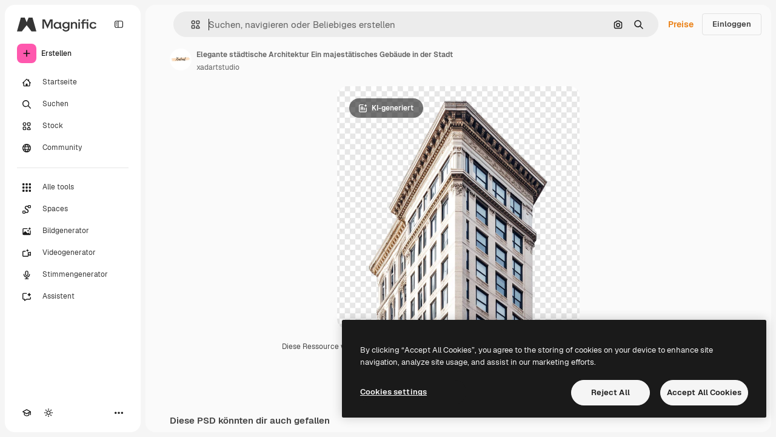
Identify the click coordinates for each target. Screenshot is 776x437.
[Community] (73, 148)
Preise (681, 24)
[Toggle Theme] (48, 412)
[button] (190, 24)
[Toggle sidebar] (119, 24)
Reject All (610, 392)
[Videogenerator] (73, 253)
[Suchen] (73, 104)
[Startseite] (73, 82)
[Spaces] (73, 209)
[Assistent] (73, 297)
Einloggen (731, 24)
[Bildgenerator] (73, 231)
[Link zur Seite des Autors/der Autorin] (181, 59)
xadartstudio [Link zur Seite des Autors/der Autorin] (217, 67)
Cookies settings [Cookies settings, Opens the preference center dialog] (393, 392)
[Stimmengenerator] (73, 275)
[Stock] (73, 126)
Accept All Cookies (704, 392)
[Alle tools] (73, 187)
